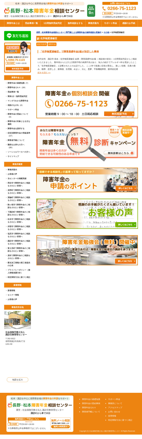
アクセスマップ (115, 407)
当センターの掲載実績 (17, 178)
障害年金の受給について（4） (18, 115)
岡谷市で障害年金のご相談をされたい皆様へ (19, 184)
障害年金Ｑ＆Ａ (89, 407)
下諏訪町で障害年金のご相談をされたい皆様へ (19, 213)
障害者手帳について (16, 140)
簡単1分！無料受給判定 (17, 96)
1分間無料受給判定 (53, 23)
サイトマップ (13, 156)
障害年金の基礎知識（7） (18, 83)
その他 (106, 32)
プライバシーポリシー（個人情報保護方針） (19, 271)
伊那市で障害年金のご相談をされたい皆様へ (19, 227)
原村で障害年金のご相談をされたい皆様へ (19, 256)
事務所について (115, 403)
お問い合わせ (114, 412)
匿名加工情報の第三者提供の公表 (19, 264)
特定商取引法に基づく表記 (19, 277)
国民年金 (52, 44)
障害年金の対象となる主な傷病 (19, 122)
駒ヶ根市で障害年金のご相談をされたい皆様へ (19, 206)
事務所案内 (93, 23)
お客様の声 (12, 174)
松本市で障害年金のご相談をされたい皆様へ (19, 220)
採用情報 (112, 416)
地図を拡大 (17, 380)
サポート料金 (110, 23)
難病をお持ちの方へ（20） (16, 146)
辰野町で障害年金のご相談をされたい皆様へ (19, 191)
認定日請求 (41, 44)
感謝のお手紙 (128, 23)
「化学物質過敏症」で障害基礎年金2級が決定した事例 (69, 51)
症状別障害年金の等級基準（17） (19, 134)
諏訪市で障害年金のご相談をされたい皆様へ (19, 242)
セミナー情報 (13, 295)
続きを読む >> (44, 72)
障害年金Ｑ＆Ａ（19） (17, 87)
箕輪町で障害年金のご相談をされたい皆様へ (19, 198)
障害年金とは (13, 23)
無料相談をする (75, 23)
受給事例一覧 (31, 23)
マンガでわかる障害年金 (18, 101)
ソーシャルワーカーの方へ (19, 152)
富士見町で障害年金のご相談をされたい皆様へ (19, 249)
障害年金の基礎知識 (91, 399)
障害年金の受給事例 (91, 403)
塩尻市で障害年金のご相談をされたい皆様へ (19, 235)
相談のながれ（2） (16, 105)
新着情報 (11, 290)
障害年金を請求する (16, 128)
